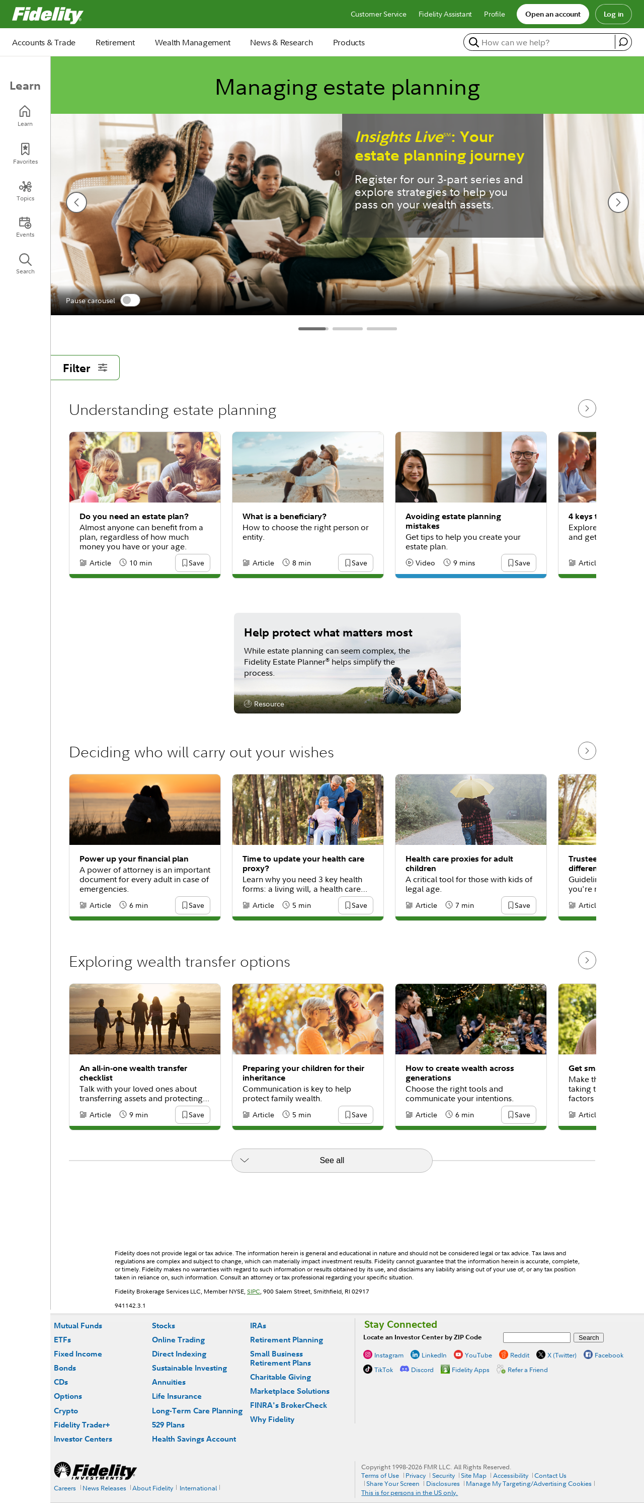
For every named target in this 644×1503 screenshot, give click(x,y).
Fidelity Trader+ (82, 1424)
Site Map (474, 1475)
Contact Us (550, 1475)
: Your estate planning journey (440, 146)
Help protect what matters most (328, 631)
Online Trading (178, 1339)
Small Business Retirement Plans (280, 1358)
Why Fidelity (272, 1419)
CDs (61, 1382)
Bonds (65, 1368)
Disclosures (443, 1483)
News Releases (104, 1488)
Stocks (163, 1325)
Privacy (416, 1475)
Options (68, 1396)
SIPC (253, 1291)
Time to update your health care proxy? (303, 863)
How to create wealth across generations (460, 1073)
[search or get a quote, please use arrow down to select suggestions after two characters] (540, 42)
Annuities (169, 1382)
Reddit (519, 1355)
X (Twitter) (562, 1355)
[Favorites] (25, 153)
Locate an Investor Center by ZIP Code (422, 1337)
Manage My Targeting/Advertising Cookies (529, 1483)
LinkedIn (434, 1355)
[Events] (25, 227)
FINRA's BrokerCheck (288, 1405)
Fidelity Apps (471, 1370)
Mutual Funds (78, 1325)
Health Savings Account (194, 1439)
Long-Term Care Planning (197, 1410)
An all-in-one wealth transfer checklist (133, 1073)
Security (443, 1475)
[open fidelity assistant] (623, 42)
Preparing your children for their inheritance (303, 1073)
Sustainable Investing (189, 1368)
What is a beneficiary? (285, 516)
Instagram (389, 1355)
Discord (422, 1370)
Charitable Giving (280, 1377)
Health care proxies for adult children (459, 863)
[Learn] (25, 116)
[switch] (130, 300)
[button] (196, 563)
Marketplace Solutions (290, 1391)
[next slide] (618, 202)
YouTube (478, 1355)
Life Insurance (177, 1396)
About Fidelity (152, 1488)
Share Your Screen (393, 1483)
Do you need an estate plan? (134, 516)
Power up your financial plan (134, 859)
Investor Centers (83, 1439)
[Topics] (25, 191)
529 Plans (168, 1424)
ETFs (62, 1339)
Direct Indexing (179, 1353)
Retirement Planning (286, 1339)
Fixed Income (78, 1353)
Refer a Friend (528, 1370)
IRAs (258, 1325)
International (198, 1488)
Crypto (66, 1410)
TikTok (383, 1370)
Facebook (609, 1355)
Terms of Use (380, 1475)
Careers (65, 1488)
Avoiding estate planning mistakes (453, 521)
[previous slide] (76, 202)
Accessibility (510, 1475)
